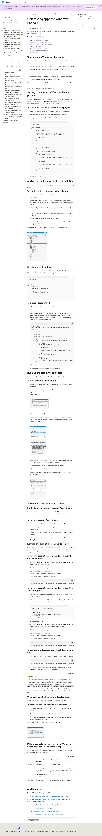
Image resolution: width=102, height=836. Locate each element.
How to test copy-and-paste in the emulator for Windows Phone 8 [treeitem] (13, 75)
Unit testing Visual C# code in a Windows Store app (43, 805)
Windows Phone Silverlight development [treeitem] (13, 32)
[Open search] (94, 2)
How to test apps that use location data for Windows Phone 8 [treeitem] (14, 58)
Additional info (34, 52)
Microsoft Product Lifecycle (43, 6)
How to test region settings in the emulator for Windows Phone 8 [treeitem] (13, 66)
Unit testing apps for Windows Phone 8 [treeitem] (14, 83)
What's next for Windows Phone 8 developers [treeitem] (12, 39)
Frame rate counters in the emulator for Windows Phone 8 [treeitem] (14, 79)
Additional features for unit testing (39, 50)
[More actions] (73, 14)
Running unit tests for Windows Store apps (41, 808)
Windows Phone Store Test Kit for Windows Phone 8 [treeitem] (13, 111)
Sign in (98, 2)
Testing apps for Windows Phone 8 (39, 14)
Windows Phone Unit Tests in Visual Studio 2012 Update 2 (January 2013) (49, 796)
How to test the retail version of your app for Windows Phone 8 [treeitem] (13, 103)
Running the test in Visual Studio (38, 48)
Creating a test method (36, 46)
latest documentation (34, 33)
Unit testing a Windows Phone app (39, 40)
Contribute (26, 831)
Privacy (32, 831)
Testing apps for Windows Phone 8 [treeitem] (13, 55)
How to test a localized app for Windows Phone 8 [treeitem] (12, 99)
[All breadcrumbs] (28, 14)
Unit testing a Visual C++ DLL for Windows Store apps (44, 811)
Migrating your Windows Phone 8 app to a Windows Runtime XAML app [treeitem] (13, 35)
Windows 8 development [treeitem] (8, 20)
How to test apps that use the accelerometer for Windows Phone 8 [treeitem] (13, 62)
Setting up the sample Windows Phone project (42, 42)
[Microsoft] (3, 2)
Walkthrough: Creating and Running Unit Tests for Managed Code (44, 103)
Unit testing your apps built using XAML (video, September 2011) (46, 814)
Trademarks (62, 831)
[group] (52, 345)
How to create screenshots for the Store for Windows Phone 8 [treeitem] (13, 91)
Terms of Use (55, 831)
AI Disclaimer (5, 831)
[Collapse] (22, 14)
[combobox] (13, 17)
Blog (20, 831)
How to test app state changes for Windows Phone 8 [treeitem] (13, 95)
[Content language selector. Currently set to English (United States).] (8, 828)
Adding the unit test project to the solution (41, 44)
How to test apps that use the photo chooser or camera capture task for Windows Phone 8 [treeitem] (13, 70)
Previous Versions (14, 831)
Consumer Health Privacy (43, 831)
